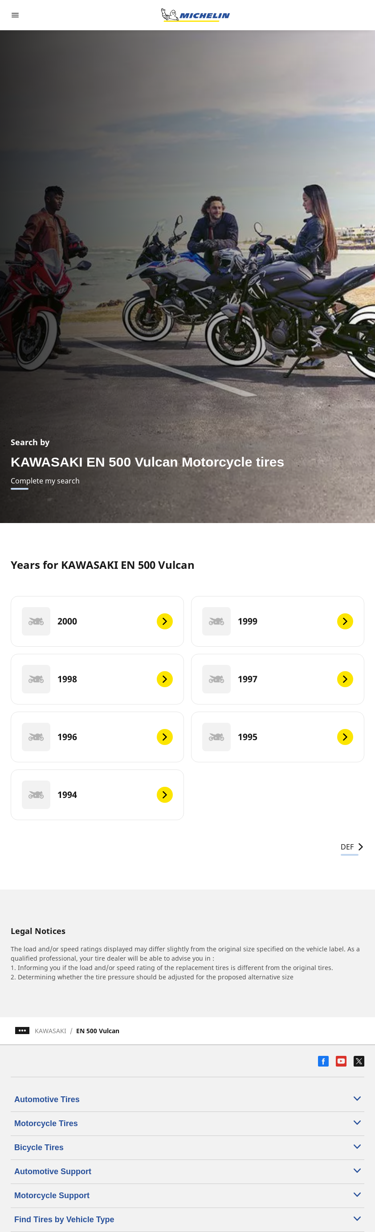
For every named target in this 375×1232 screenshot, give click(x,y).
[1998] (97, 679)
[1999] (277, 621)
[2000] (97, 621)
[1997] (277, 679)
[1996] (97, 737)
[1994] (97, 794)
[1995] (277, 737)
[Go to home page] (195, 15)
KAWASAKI (50, 1031)
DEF (352, 847)
